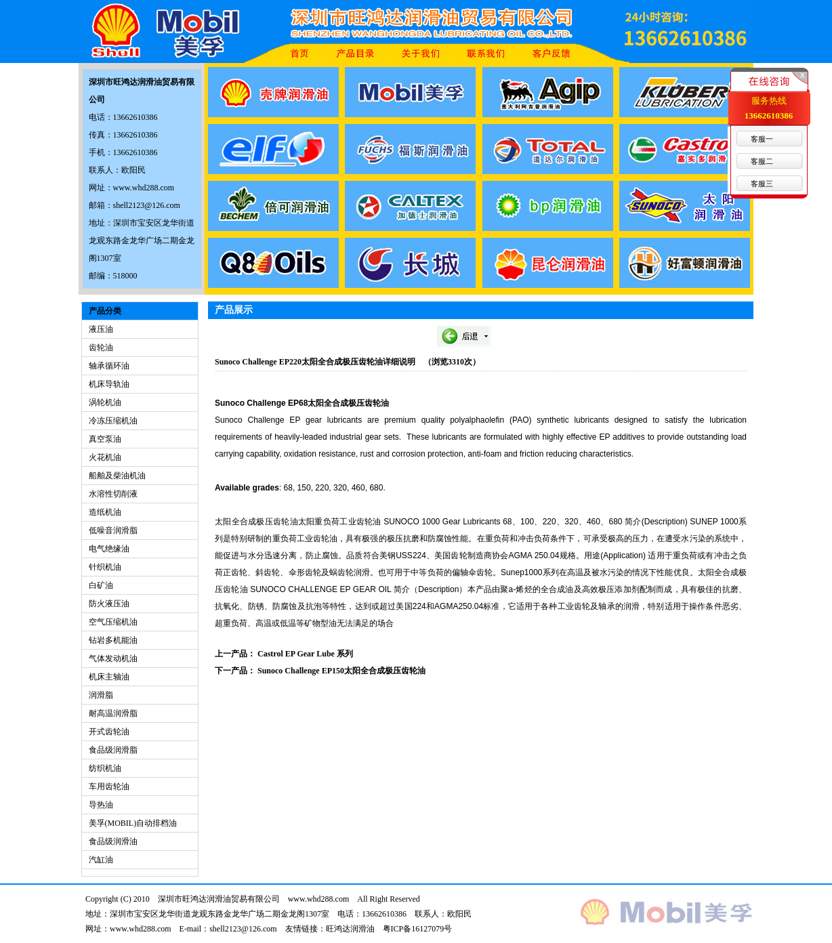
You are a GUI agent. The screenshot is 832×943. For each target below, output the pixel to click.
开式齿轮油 (109, 731)
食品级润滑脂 (113, 750)
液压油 (101, 329)
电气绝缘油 (109, 548)
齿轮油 (101, 347)
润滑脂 (101, 695)
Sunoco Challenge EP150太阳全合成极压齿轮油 (341, 670)
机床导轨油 (109, 384)
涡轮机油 (105, 402)
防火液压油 (109, 603)
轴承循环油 (109, 366)
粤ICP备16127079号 (418, 929)
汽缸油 (101, 859)
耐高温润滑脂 (113, 713)
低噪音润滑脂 (113, 530)
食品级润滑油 (113, 841)
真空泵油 (105, 439)
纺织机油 (105, 768)
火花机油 (105, 457)
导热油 (101, 805)
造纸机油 (105, 512)
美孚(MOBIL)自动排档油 (133, 823)
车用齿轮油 (109, 786)
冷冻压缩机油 (113, 420)
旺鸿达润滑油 (350, 929)
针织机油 (105, 567)
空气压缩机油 (113, 622)
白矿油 (101, 585)
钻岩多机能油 (113, 640)
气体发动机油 (113, 658)
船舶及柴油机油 (117, 475)
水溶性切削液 (113, 494)
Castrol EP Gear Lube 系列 (305, 653)
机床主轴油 (109, 677)
